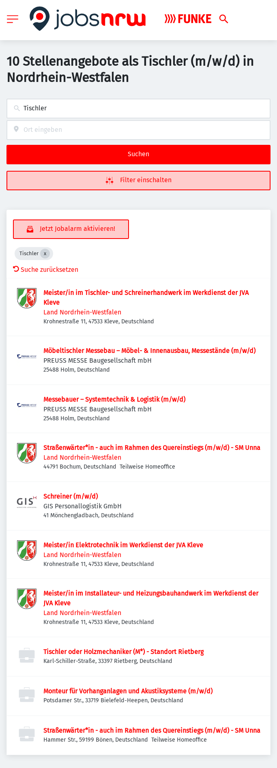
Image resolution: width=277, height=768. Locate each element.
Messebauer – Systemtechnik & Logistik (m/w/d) (114, 399)
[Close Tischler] (45, 253)
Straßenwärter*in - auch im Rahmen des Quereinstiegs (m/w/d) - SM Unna (151, 448)
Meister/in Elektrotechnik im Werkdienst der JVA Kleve (123, 545)
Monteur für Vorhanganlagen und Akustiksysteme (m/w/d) (128, 691)
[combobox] (138, 108)
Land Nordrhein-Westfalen (82, 312)
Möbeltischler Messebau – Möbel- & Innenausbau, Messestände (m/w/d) (149, 351)
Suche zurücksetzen (45, 269)
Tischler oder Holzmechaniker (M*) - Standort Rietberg (123, 652)
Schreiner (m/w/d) (70, 496)
